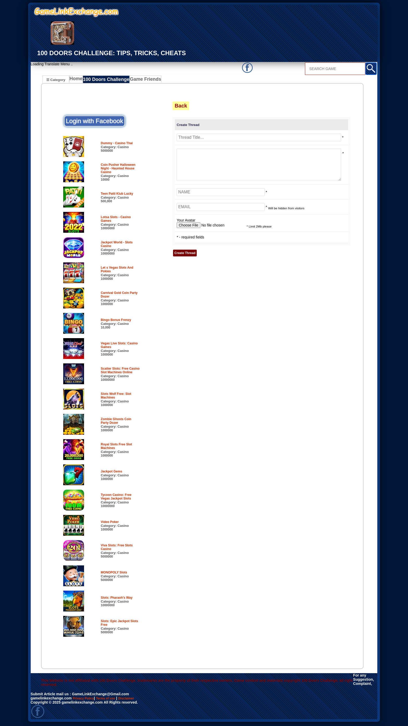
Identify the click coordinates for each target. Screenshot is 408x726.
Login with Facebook (94, 121)
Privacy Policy (85, 700)
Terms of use (110, 700)
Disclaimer (134, 700)
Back (181, 106)
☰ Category (55, 79)
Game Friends (142, 80)
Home (77, 80)
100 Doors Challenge (106, 80)
